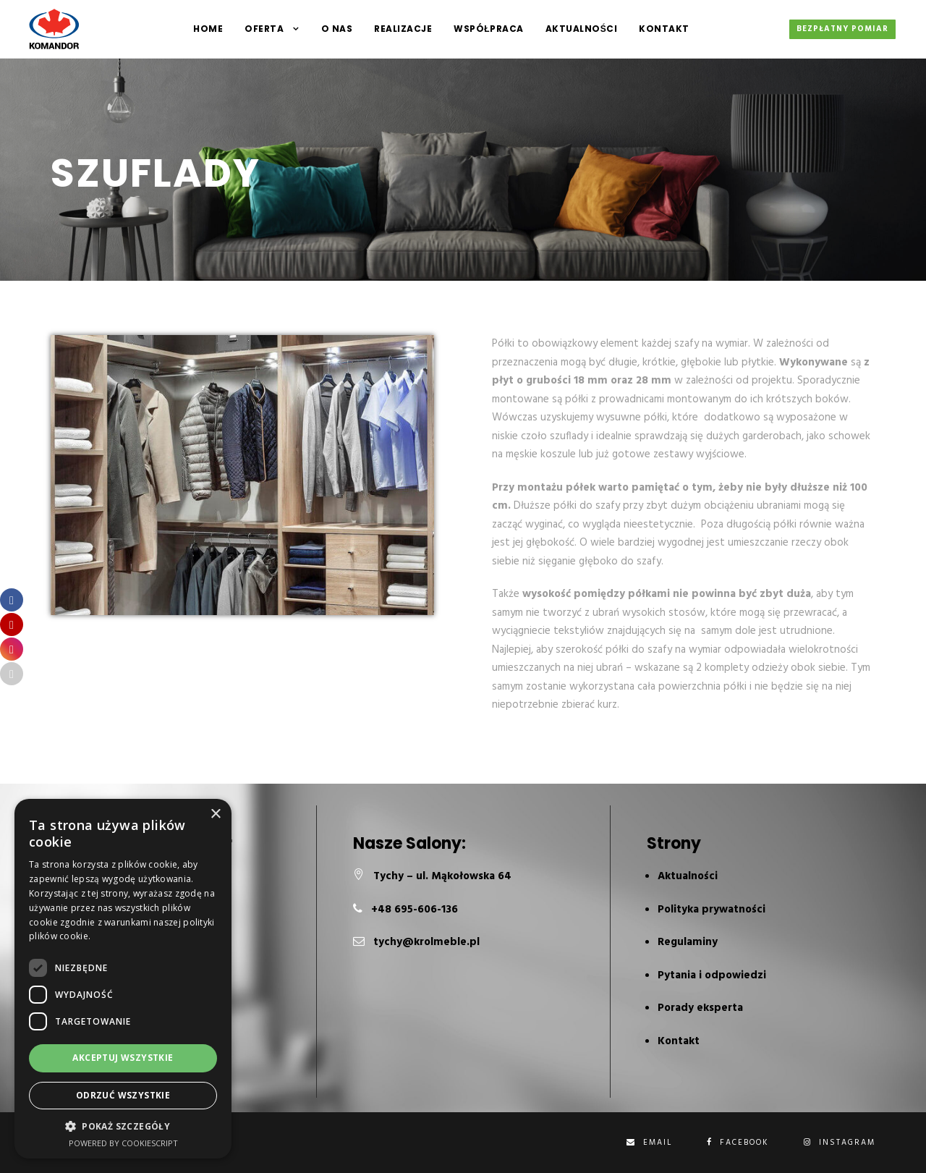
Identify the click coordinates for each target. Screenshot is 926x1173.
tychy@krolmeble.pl (426, 942)
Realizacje (403, 28)
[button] (123, 1126)
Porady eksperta (700, 1008)
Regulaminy (688, 942)
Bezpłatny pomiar (842, 28)
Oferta (264, 28)
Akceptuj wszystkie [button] (122, 1057)
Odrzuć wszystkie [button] (123, 1095)
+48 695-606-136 (414, 909)
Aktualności (581, 28)
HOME (208, 28)
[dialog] (123, 979)
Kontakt (664, 28)
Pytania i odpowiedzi (712, 975)
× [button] (215, 814)
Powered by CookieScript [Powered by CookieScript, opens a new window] (123, 1143)
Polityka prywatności (711, 909)
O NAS (337, 28)
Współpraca (488, 28)
